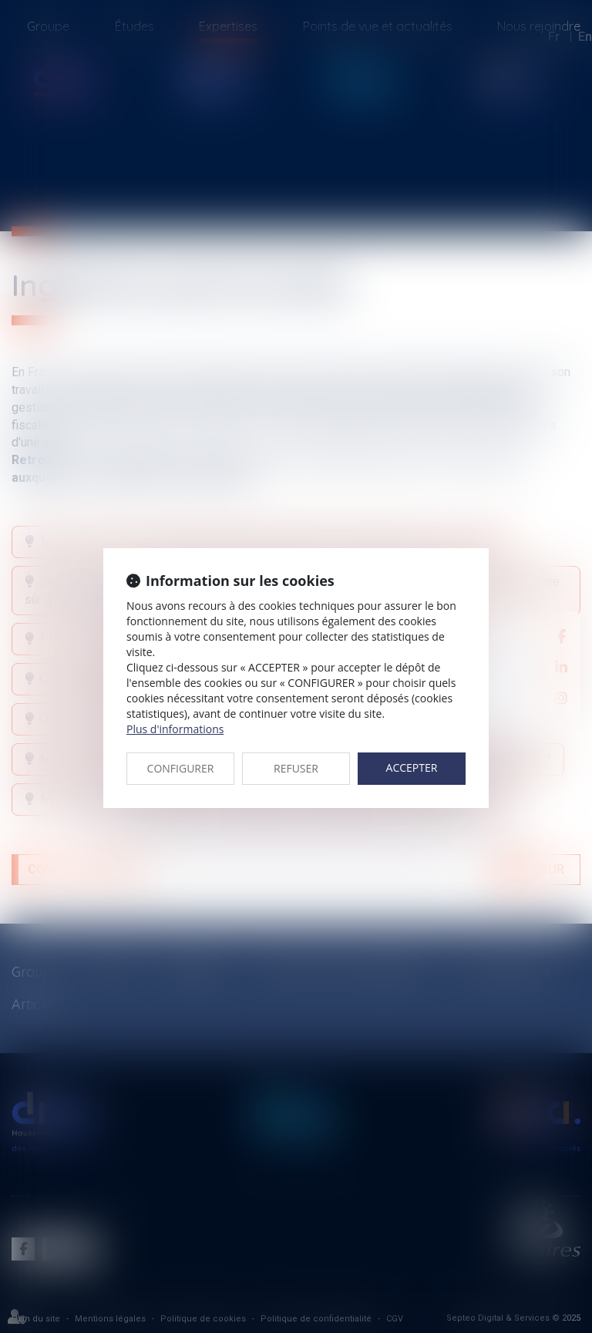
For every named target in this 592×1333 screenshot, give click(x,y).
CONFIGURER (180, 768)
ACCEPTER (412, 767)
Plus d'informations (175, 729)
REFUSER (296, 768)
